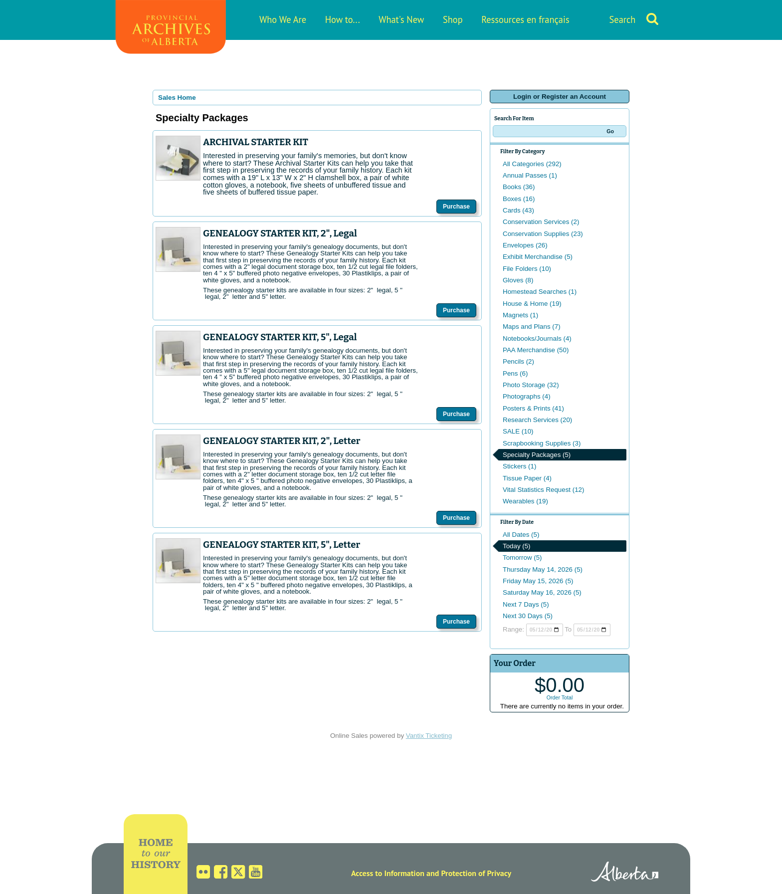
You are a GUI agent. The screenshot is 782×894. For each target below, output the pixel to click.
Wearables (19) (525, 501)
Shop (453, 19)
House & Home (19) (532, 303)
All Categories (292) (532, 164)
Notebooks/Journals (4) (537, 338)
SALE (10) (518, 431)
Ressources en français (525, 19)
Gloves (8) (518, 280)
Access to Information (387, 873)
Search (622, 19)
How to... (342, 19)
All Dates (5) (521, 534)
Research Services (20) (537, 420)
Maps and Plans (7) (532, 326)
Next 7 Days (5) (526, 604)
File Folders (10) (527, 268)
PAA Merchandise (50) (536, 350)
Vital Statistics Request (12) (543, 489)
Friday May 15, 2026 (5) (538, 581)
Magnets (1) (520, 315)
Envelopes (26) (525, 245)
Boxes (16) (519, 199)
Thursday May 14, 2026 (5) (543, 569)
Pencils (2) (518, 361)
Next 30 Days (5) (528, 616)
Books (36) (519, 187)
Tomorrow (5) (522, 557)
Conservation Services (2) (541, 221)
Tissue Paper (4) (527, 478)
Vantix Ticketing (429, 735)
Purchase (456, 206)
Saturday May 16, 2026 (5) (542, 592)
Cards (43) (518, 210)
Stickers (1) (519, 466)
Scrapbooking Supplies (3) (542, 443)
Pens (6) (515, 373)
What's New (401, 19)
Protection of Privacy (476, 873)
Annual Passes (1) (530, 175)
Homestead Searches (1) (540, 291)
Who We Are (282, 19)
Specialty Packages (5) (537, 454)
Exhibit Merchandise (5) (538, 256)
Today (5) (517, 546)
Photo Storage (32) (531, 385)
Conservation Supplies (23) (543, 233)
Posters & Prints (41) (533, 408)
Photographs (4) (527, 396)
